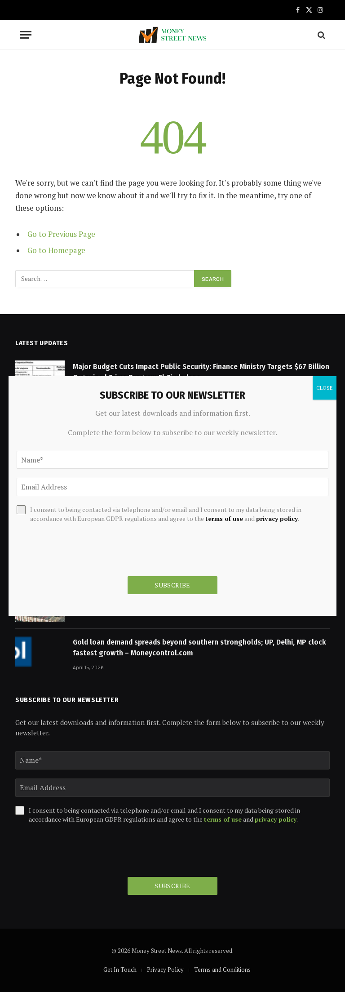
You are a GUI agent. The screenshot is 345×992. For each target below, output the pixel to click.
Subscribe (172, 885)
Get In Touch (120, 969)
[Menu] (25, 35)
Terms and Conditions (222, 969)
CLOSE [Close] (324, 387)
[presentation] (83, 850)
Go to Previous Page (61, 234)
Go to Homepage (56, 250)
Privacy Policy (165, 969)
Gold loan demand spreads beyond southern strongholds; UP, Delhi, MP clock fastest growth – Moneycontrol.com (199, 647)
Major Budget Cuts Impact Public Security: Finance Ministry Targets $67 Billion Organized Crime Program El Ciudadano (201, 372)
